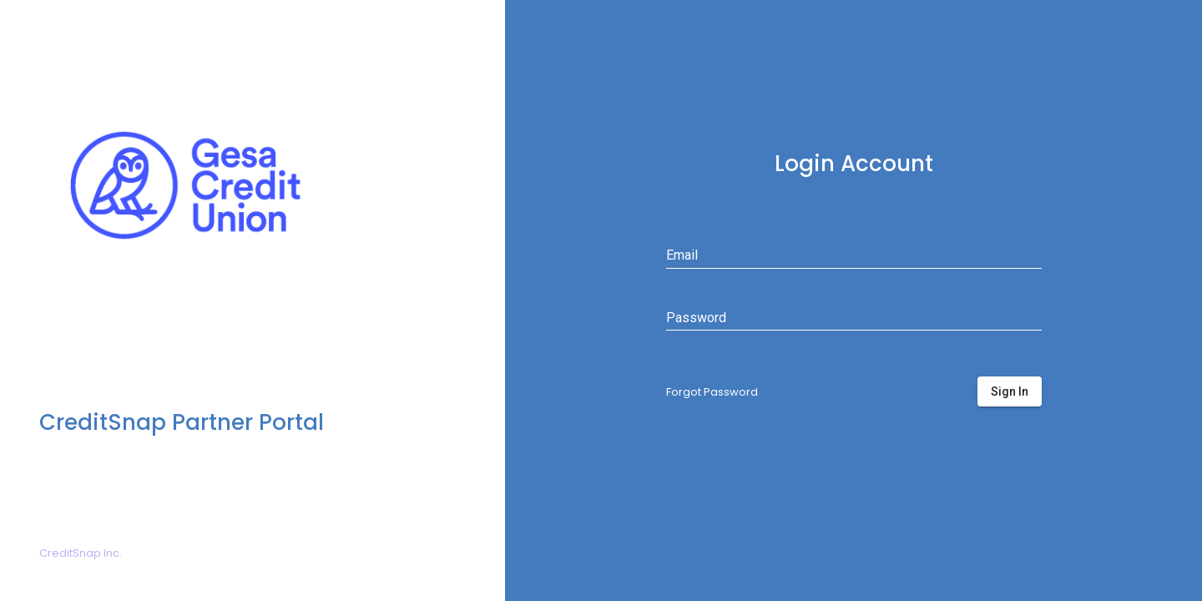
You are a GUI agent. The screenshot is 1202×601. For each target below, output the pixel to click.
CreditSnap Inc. (80, 553)
